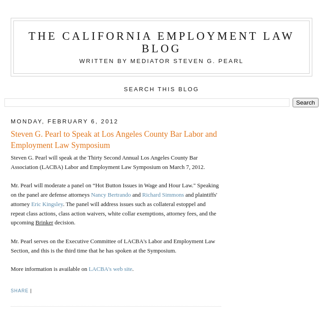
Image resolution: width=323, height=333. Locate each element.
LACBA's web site (110, 269)
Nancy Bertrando (111, 194)
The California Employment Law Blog (162, 42)
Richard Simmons (163, 194)
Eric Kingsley (47, 204)
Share (20, 290)
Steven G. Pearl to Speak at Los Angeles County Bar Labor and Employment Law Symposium (114, 140)
